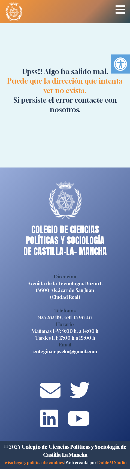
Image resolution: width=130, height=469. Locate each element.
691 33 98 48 (78, 317)
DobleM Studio (112, 462)
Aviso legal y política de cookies (34, 462)
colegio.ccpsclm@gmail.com (65, 351)
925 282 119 (49, 317)
